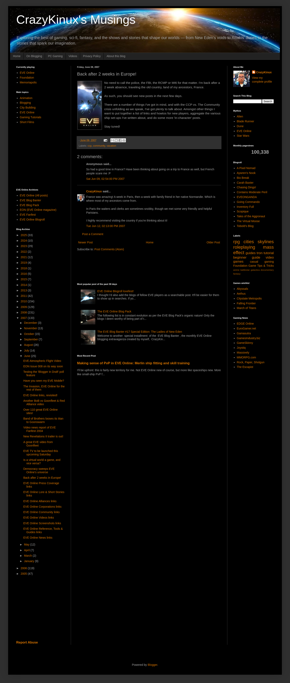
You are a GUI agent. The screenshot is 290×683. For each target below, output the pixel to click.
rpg (236, 241)
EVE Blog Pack (29, 205)
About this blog (115, 56)
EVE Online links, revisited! (40, 395)
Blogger (152, 664)
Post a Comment (92, 234)
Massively (243, 352)
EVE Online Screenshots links (42, 523)
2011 (24, 295)
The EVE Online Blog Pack (114, 311)
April (27, 550)
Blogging (25, 102)
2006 (24, 568)
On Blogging (34, 56)
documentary (267, 270)
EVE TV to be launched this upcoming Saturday (40, 452)
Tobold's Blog (245, 226)
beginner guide (246, 257)
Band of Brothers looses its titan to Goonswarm (43, 420)
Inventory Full (245, 206)
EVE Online (27, 72)
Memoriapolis (28, 82)
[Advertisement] (151, 266)
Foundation (27, 77)
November (31, 328)
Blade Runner (245, 121)
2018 (24, 268)
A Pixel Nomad (246, 168)
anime (236, 270)
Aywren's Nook (246, 173)
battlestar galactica (250, 270)
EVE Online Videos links (38, 517)
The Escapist (245, 367)
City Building (28, 107)
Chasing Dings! (246, 187)
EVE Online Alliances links (39, 501)
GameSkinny (245, 342)
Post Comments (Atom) (109, 249)
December (31, 322)
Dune (240, 126)
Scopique (243, 211)
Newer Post (85, 242)
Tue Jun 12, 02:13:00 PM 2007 (105, 226)
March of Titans (246, 308)
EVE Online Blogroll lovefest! (115, 291)
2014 (24, 285)
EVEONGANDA (247, 197)
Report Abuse (27, 642)
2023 (24, 246)
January (29, 561)
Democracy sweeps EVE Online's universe (39, 470)
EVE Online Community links (41, 512)
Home (16, 56)
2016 (24, 273)
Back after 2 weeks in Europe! (42, 477)
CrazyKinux (94, 191)
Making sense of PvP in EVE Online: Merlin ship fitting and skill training (133, 363)
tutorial (269, 253)
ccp (90, 145)
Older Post (213, 242)
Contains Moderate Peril (252, 192)
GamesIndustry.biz (248, 338)
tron (260, 253)
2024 (24, 240)
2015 (24, 279)
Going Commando (248, 202)
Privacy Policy (92, 56)
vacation (111, 145)
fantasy (237, 274)
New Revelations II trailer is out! (43, 436)
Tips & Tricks (265, 265)
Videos (73, 56)
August (28, 344)
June (27, 356)
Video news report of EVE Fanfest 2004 (39, 429)
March (28, 555)
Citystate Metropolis (249, 298)
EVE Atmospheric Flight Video (42, 360)
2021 (24, 257)
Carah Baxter (245, 182)
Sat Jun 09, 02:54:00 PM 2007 (105, 178)
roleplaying (244, 247)
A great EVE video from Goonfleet (38, 443)
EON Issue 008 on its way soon (43, 366)
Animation (26, 98)
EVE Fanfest (28, 214)
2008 (24, 312)
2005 (24, 573)
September (31, 339)
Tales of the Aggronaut (251, 216)
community (99, 145)
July (27, 350)
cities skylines (259, 241)
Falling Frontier (246, 303)
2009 (24, 307)
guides (251, 253)
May (27, 544)
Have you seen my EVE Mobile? (43, 380)
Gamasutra (244, 333)
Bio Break (243, 177)
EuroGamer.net (246, 328)
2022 (24, 251)
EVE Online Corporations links (42, 506)
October (29, 334)
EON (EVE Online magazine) (38, 209)
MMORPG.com (246, 357)
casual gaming (262, 261)
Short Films (27, 122)
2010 (24, 301)
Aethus (241, 293)
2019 (24, 262)
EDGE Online (245, 323)
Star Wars (243, 135)
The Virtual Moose (248, 221)
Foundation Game (244, 265)
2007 (24, 318)
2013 (24, 290)
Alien (240, 116)
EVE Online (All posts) (34, 195)
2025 (24, 235)
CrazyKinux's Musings (75, 19)
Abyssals (242, 288)
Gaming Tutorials (30, 117)
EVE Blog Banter (30, 200)
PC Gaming (55, 56)
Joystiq (241, 347)
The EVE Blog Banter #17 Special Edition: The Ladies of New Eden (139, 331)
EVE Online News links (37, 537)
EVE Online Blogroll (32, 219)
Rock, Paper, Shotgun (250, 362)
